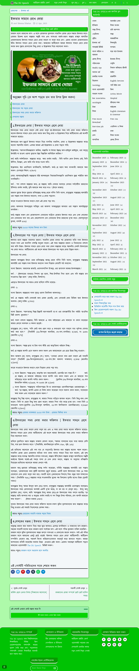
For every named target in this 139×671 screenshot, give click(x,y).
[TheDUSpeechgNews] (110, 332)
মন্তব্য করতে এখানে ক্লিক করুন (49, 615)
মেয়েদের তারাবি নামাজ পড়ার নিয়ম (37, 513)
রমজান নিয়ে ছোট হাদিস (49, 29)
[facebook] (112, 3)
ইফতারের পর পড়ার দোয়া (23, 108)
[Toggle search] (127, 3)
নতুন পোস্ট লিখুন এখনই (81, 651)
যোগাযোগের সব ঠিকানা (54, 646)
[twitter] (109, 645)
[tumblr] (120, 639)
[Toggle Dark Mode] (123, 3)
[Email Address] (41, 668)
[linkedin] (125, 639)
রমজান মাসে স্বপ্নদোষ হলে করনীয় (34, 550)
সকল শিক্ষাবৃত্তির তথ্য (102, 303)
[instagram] (114, 645)
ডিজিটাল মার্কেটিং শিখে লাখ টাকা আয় (109, 306)
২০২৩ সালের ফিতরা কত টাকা (35, 227)
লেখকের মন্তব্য (19, 116)
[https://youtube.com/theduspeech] (119, 3)
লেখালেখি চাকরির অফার (80, 646)
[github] (120, 645)
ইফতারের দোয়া (19, 104)
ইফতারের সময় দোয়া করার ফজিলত (27, 112)
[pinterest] (104, 645)
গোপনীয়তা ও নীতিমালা (54, 642)
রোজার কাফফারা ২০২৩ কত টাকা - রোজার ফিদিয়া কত (45, 412)
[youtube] (109, 639)
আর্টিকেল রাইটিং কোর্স (80, 638)
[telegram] (114, 639)
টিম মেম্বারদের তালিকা (54, 638)
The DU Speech (34, 545)
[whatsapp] (115, 3)
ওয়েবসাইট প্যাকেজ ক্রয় (80, 642)
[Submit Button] (54, 668)
